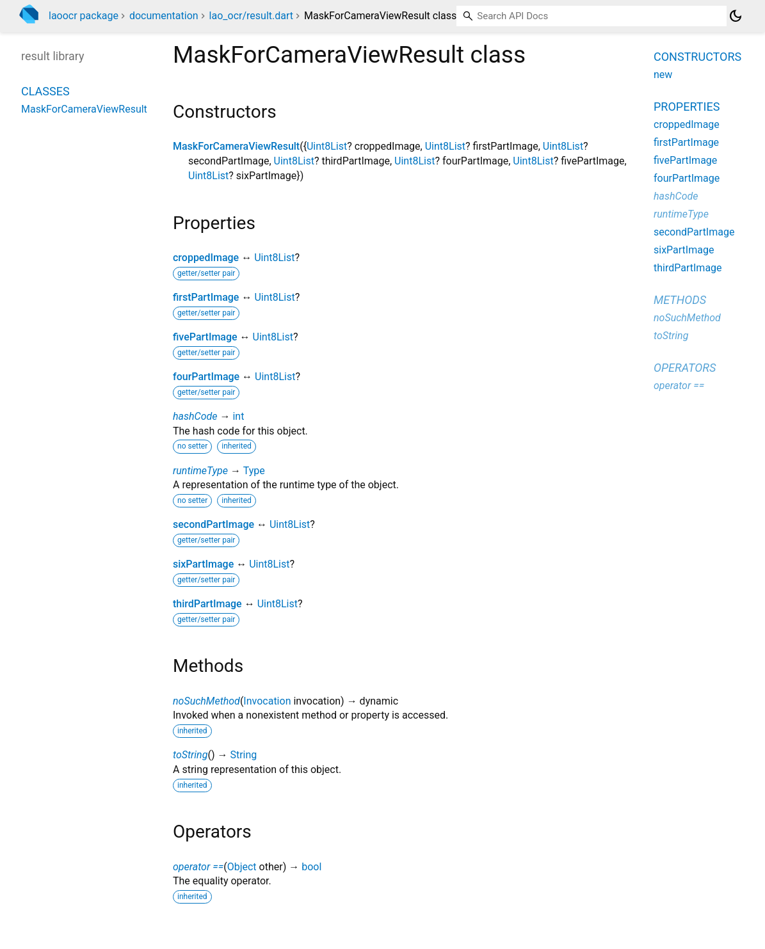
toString (190, 755)
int (238, 416)
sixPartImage (203, 564)
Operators (685, 367)
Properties (687, 106)
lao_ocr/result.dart (251, 16)
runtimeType (200, 471)
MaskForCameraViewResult (236, 146)
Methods (680, 300)
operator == (198, 867)
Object (242, 867)
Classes (45, 91)
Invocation (267, 701)
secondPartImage (213, 524)
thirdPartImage (207, 604)
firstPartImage (206, 297)
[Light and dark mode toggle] (735, 16)
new (663, 74)
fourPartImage (206, 377)
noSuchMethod (206, 701)
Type (254, 471)
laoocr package (83, 16)
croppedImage (206, 257)
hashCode (195, 416)
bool (311, 867)
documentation (163, 16)
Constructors (697, 56)
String (243, 755)
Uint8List (327, 146)
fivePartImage (205, 337)
